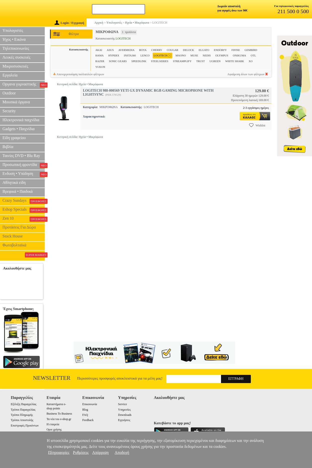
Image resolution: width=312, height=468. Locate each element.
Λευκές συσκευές (16, 57)
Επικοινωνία (89, 404)
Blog (85, 409)
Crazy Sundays (23, 201)
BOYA (143, 49)
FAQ (85, 415)
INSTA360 (130, 55)
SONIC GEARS (118, 61)
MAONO (181, 55)
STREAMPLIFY (182, 61)
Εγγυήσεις (124, 420)
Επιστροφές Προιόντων (25, 425)
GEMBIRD (251, 49)
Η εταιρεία (52, 424)
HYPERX (113, 55)
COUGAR (172, 49)
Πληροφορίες (58, 452)
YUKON (100, 66)
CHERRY (156, 49)
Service (122, 404)
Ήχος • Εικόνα (14, 39)
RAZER (99, 61)
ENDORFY (220, 49)
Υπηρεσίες (124, 409)
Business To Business (59, 413)
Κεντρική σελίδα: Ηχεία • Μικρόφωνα (80, 84)
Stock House (12, 236)
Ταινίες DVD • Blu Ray (21, 156)
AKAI (98, 49)
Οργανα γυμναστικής (23, 84)
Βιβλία (7, 147)
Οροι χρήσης (54, 429)
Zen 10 (23, 219)
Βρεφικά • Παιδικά (17, 191)
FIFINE (235, 49)
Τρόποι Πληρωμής (22, 415)
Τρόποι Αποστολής (22, 420)
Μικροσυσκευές (15, 66)
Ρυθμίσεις (81, 452)
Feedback (88, 420)
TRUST (200, 61)
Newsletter (52, 378)
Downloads (125, 415)
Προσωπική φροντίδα (23, 165)
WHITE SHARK (234, 61)
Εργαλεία (9, 75)
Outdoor (9, 93)
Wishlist (257, 125)
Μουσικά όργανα (16, 102)
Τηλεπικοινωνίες (15, 48)
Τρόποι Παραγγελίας (23, 409)
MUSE (194, 55)
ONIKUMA (239, 55)
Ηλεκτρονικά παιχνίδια (20, 120)
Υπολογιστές (12, 30)
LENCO (145, 55)
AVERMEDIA (126, 49)
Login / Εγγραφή (69, 23)
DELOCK (188, 49)
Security (9, 111)
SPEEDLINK (139, 61)
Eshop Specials (23, 210)
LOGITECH (162, 55)
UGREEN (215, 61)
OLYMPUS (221, 55)
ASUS (110, 49)
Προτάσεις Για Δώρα (19, 227)
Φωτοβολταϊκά (14, 245)
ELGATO (204, 49)
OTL (253, 55)
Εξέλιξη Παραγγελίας (23, 404)
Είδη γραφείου (14, 138)
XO (251, 61)
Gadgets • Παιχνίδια (18, 129)
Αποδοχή (122, 452)
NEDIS (207, 55)
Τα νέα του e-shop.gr (58, 419)
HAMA (99, 55)
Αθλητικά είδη (14, 182)
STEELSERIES (159, 61)
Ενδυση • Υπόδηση (23, 174)
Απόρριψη (100, 452)
